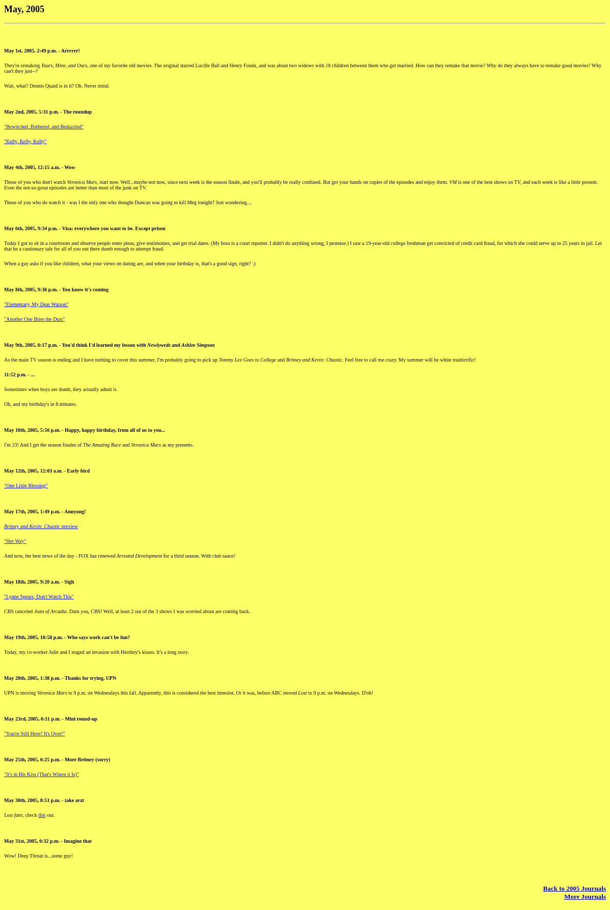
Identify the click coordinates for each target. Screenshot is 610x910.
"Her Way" (15, 541)
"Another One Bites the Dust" (34, 319)
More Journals (585, 896)
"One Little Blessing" (26, 485)
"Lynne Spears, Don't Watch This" (39, 596)
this (41, 815)
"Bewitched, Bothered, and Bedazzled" (44, 126)
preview (41, 526)
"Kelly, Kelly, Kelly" (25, 141)
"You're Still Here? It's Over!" (34, 733)
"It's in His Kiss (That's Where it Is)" (41, 774)
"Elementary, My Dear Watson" (36, 304)
